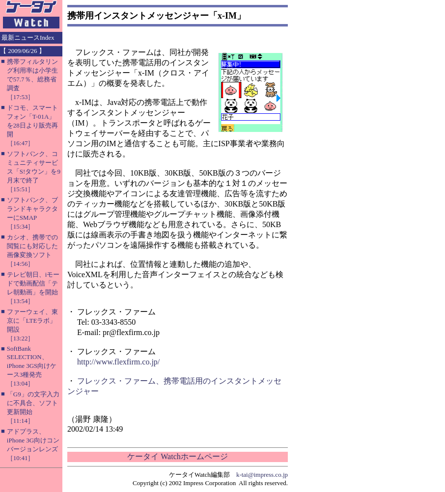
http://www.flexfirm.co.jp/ (118, 362)
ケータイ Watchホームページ (177, 456)
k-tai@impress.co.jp (262, 474)
